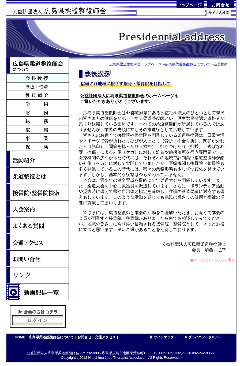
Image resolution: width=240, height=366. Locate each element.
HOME (20, 337)
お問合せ (84, 337)
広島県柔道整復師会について (51, 337)
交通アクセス (105, 337)
